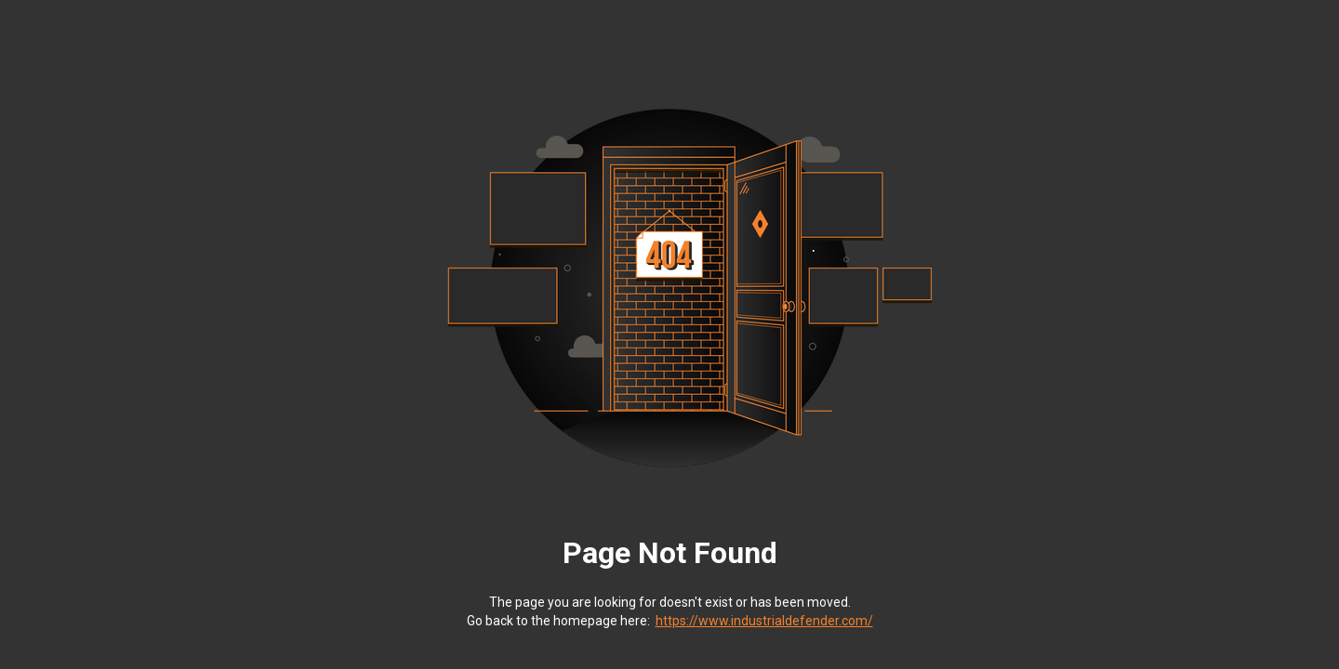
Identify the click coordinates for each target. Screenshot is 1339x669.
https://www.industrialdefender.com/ (764, 620)
